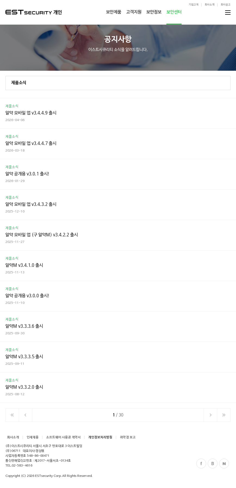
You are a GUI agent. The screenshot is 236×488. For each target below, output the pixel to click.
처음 (12, 415)
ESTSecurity (28, 12)
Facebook (201, 463)
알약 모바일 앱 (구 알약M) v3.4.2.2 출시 (41, 235)
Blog (213, 463)
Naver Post (224, 463)
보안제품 (113, 12)
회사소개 (210, 4)
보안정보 (154, 12)
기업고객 (193, 4)
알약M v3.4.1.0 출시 (24, 265)
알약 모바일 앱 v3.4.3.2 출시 (30, 204)
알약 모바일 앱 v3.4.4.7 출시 (30, 143)
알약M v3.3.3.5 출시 (24, 356)
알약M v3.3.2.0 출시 (24, 387)
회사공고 (226, 4)
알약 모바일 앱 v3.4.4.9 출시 (30, 113)
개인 (57, 12)
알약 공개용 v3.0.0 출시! (27, 296)
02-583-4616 (22, 466)
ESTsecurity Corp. (48, 476)
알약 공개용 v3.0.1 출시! (27, 174)
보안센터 (174, 12)
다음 (210, 415)
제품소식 (18, 83)
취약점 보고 (128, 437)
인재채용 (33, 437)
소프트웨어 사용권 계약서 (63, 437)
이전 (25, 415)
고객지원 (133, 12)
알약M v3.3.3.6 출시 (24, 326)
